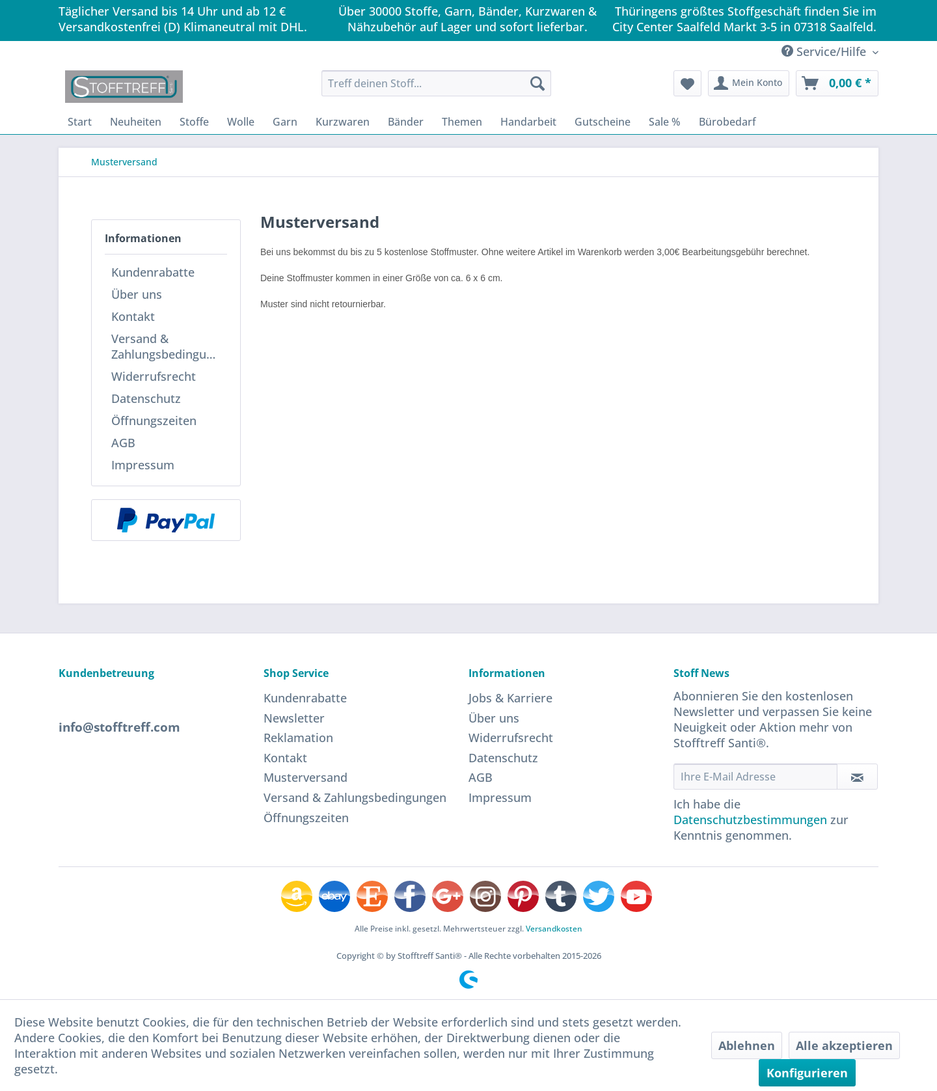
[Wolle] (241, 121)
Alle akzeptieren (844, 1045)
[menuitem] (436, 83)
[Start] (80, 121)
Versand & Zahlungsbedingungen (169, 346)
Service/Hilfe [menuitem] (825, 51)
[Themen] (462, 121)
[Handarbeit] (528, 121)
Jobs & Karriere (510, 698)
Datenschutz (146, 398)
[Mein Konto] (748, 83)
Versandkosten (554, 928)
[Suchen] (537, 83)
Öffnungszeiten (154, 420)
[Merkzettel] (687, 83)
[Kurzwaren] (342, 121)
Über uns (136, 294)
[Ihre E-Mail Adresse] (755, 777)
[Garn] (285, 121)
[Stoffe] (194, 121)
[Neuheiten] (135, 121)
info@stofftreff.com (119, 727)
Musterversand (305, 777)
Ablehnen (746, 1045)
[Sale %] (665, 121)
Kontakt (133, 316)
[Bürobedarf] (727, 121)
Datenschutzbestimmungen (750, 819)
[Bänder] (406, 121)
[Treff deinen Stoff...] (436, 83)
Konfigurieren (807, 1073)
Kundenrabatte (153, 272)
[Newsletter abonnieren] (857, 777)
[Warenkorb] (837, 83)
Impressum (142, 465)
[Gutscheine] (602, 121)
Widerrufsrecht (153, 376)
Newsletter (294, 718)
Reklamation (298, 737)
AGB (123, 442)
